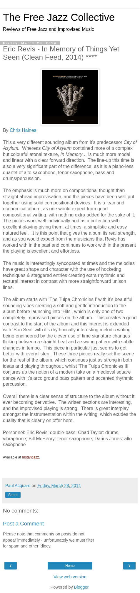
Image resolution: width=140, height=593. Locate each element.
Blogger (81, 587)
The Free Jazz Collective (59, 17)
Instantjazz (30, 457)
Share (13, 495)
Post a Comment (23, 523)
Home (70, 566)
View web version (70, 576)
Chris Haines (23, 130)
